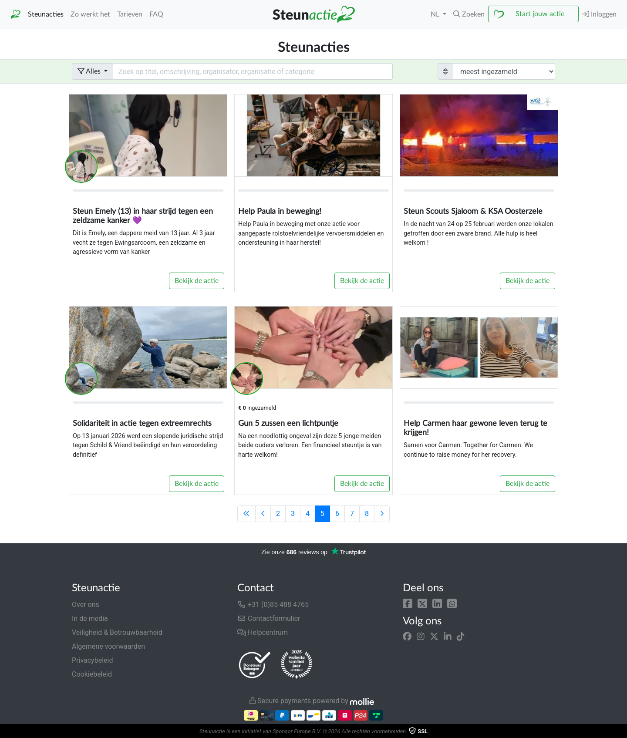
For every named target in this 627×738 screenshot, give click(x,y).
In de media (90, 618)
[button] (407, 603)
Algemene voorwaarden (108, 646)
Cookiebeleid (92, 674)
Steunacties (46, 14)
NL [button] (436, 14)
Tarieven (129, 14)
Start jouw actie (540, 13)
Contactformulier (268, 618)
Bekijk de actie (197, 280)
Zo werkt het (90, 14)
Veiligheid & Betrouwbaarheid (117, 632)
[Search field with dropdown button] (253, 71)
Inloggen (599, 14)
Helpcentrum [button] (262, 632)
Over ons (85, 604)
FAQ (156, 14)
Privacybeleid (92, 660)
